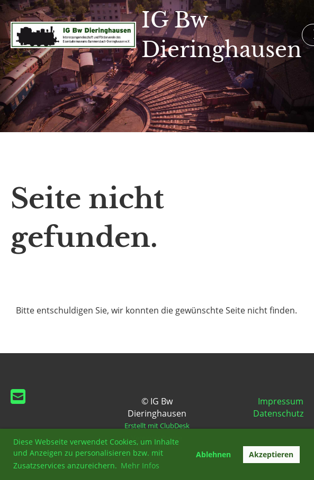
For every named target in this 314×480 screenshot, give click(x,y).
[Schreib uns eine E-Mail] (18, 396)
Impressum (280, 401)
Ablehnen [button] (213, 454)
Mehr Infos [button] (140, 465)
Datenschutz (278, 413)
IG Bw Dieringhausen (221, 35)
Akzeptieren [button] (271, 454)
